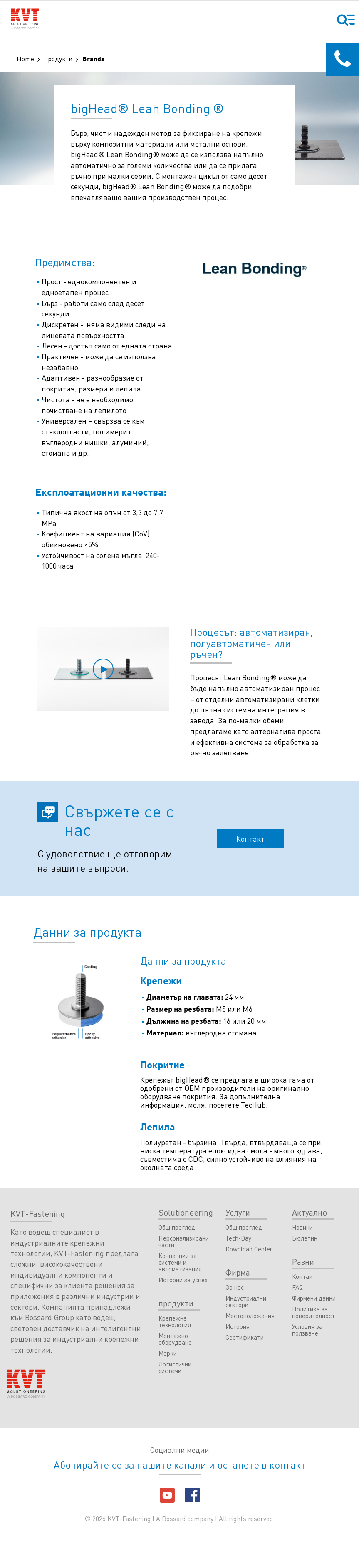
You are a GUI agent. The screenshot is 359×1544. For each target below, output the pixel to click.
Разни (303, 1261)
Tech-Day (238, 1238)
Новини (302, 1227)
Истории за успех (183, 1280)
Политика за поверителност (313, 1313)
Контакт (250, 838)
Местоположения (250, 1316)
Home (25, 58)
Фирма (237, 1272)
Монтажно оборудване (175, 1339)
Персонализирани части (183, 1242)
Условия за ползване (307, 1330)
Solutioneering (185, 1212)
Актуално (309, 1212)
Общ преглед (176, 1227)
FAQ (297, 1287)
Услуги (237, 1212)
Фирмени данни (314, 1298)
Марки (167, 1353)
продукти (58, 58)
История (237, 1327)
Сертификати (244, 1337)
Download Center (248, 1249)
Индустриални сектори (245, 1302)
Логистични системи (174, 1368)
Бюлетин (304, 1238)
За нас (234, 1287)
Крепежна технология (174, 1322)
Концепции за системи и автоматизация (180, 1262)
